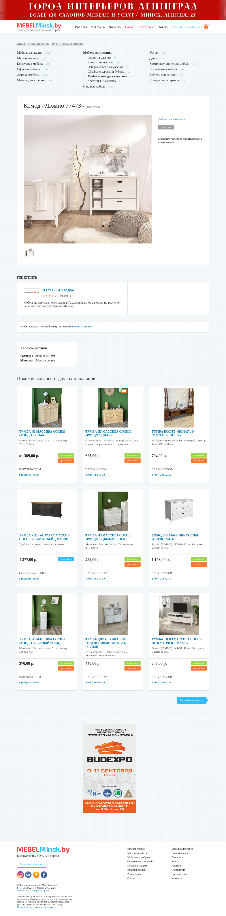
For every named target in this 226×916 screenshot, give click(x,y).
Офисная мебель (28, 69)
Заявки (163, 27)
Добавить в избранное (171, 119)
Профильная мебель (163, 69)
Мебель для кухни (30, 52)
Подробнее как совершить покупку (35, 907)
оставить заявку (82, 326)
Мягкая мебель (27, 58)
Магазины (97, 27)
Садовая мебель (94, 86)
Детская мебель (28, 74)
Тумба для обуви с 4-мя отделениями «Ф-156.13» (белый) (106, 643)
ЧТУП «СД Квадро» (59, 290)
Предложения (179, 874)
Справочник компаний (140, 861)
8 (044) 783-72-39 (29, 474)
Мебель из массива (38, 43)
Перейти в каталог (191, 700)
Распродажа (146, 27)
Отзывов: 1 (65, 295)
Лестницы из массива (102, 81)
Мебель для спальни (31, 80)
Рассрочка (177, 857)
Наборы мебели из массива (106, 67)
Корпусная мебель (30, 63)
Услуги (154, 52)
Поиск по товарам (137, 865)
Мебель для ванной (163, 74)
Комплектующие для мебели (169, 63)
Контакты (177, 878)
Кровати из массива (100, 62)
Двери (153, 58)
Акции (129, 27)
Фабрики (115, 27)
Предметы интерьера (164, 80)
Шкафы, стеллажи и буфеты (106, 71)
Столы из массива (99, 57)
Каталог (81, 27)
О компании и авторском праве (33, 890)
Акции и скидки (136, 869)
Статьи (131, 878)
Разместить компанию (31, 864)
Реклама (176, 865)
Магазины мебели (137, 853)
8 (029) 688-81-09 (29, 578)
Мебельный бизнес (186, 27)
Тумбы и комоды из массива (67, 43)
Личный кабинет (180, 853)
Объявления (178, 869)
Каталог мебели (136, 848)
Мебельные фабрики (139, 857)
